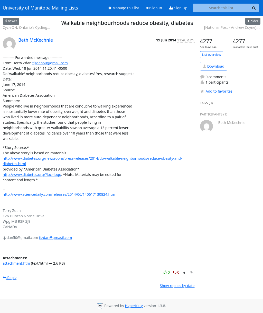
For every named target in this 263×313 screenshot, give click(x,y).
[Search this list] (221, 8)
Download (213, 66)
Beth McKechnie (35, 40)
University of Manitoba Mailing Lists (40, 8)
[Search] (254, 8)
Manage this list (123, 7)
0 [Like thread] (167, 272)
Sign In (154, 7)
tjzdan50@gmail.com (50, 62)
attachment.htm (16, 263)
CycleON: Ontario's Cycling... (26, 27)
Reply (10, 277)
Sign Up (178, 7)
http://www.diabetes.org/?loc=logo (32, 174)
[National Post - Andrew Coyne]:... (232, 27)
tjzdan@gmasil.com (55, 237)
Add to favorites (216, 91)
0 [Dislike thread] (176, 272)
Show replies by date (177, 285)
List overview (211, 54)
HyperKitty (134, 305)
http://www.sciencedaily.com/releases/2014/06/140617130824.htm (59, 194)
